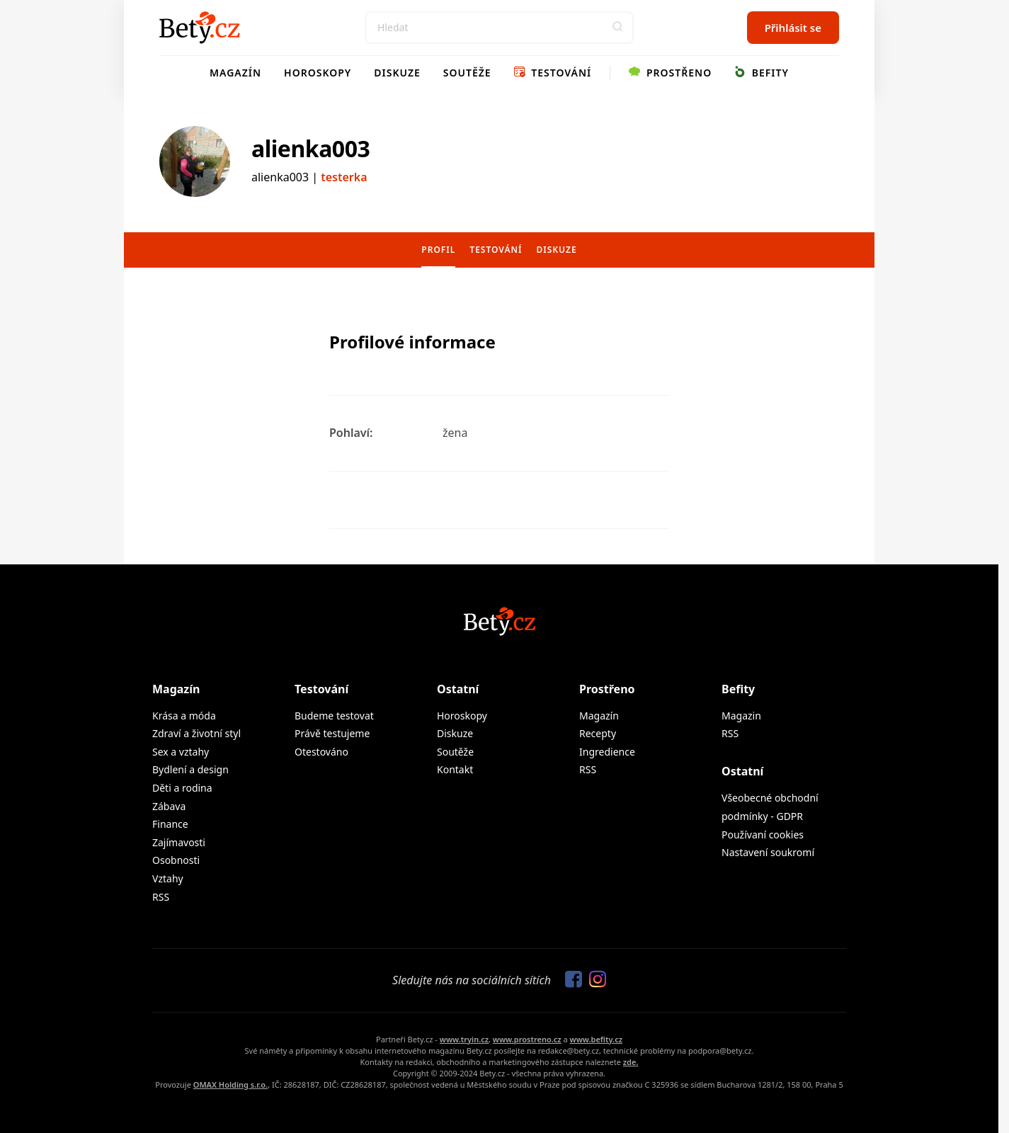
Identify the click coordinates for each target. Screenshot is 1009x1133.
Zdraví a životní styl (196, 733)
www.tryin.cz (464, 1039)
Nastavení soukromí (768, 852)
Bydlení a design (190, 769)
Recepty (597, 733)
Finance (170, 824)
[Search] (499, 27)
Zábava (169, 806)
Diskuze (397, 72)
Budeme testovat (334, 715)
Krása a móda (184, 715)
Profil (438, 250)
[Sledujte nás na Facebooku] (570, 980)
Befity (761, 72)
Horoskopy (317, 72)
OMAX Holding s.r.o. (230, 1084)
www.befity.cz (596, 1039)
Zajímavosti (178, 842)
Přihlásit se (793, 28)
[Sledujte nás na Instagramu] (594, 980)
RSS (160, 897)
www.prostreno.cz (527, 1039)
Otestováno (321, 751)
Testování (553, 72)
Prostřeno (670, 72)
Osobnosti (176, 860)
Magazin (741, 715)
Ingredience (607, 751)
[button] (617, 27)
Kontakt (455, 769)
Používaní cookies (763, 834)
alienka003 (310, 148)
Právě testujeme (332, 733)
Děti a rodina (182, 788)
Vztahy (167, 878)
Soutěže (467, 72)
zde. (631, 1062)
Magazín (235, 72)
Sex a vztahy (180, 751)
